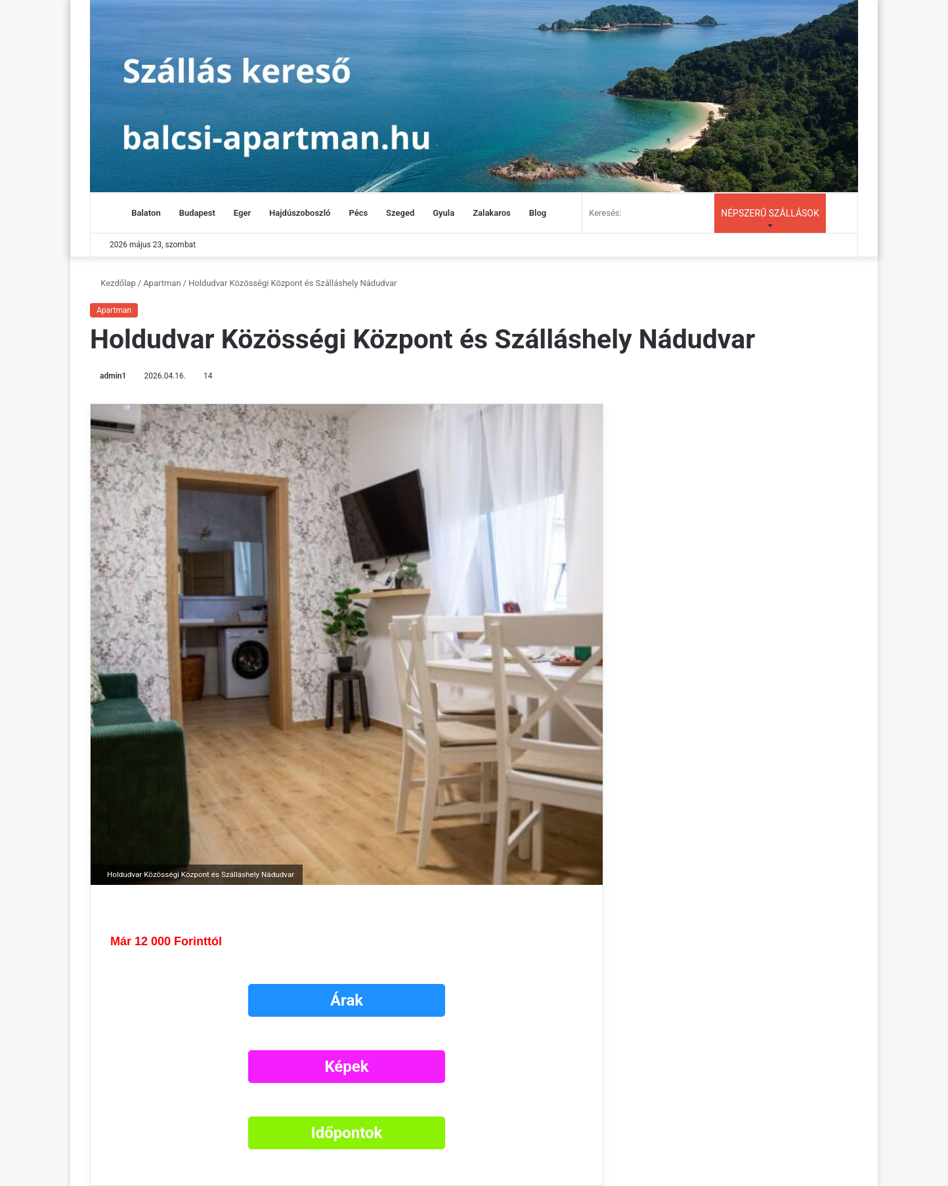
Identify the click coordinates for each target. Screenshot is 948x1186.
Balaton (145, 213)
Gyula (443, 213)
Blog (537, 213)
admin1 (113, 375)
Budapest (197, 213)
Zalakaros (492, 213)
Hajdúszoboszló (299, 213)
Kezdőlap (113, 283)
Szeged (400, 213)
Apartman (162, 283)
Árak (346, 1000)
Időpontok (347, 1133)
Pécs (358, 213)
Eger (242, 213)
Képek (346, 1066)
